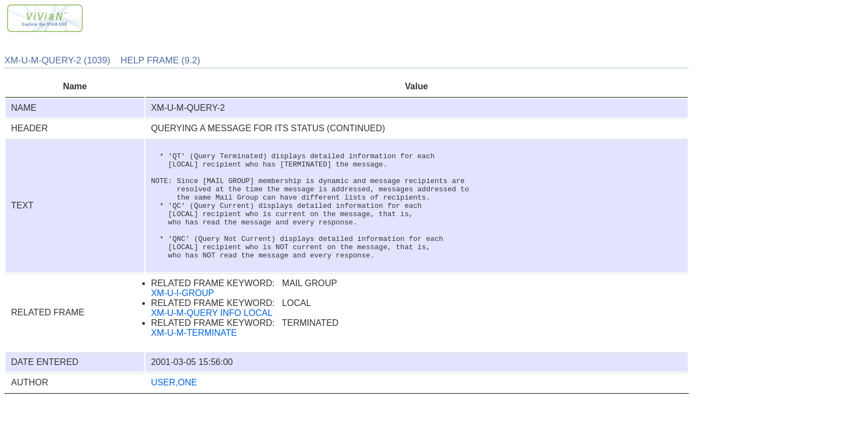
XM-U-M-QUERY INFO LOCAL (212, 337)
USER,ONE (174, 407)
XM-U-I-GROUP (182, 318)
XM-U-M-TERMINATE (194, 357)
